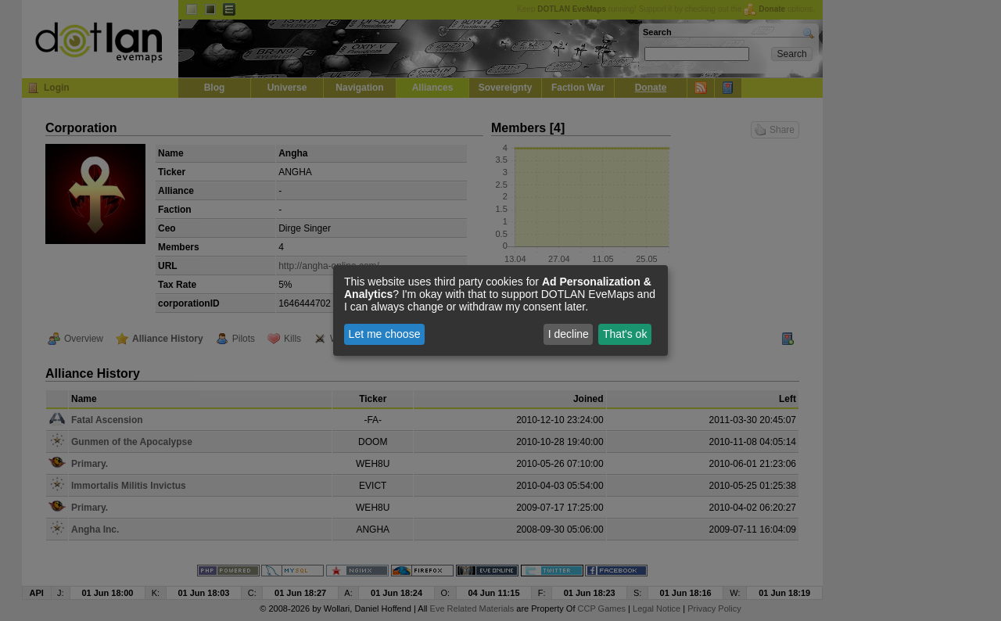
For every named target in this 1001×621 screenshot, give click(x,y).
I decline (568, 334)
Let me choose (385, 334)
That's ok (625, 334)
